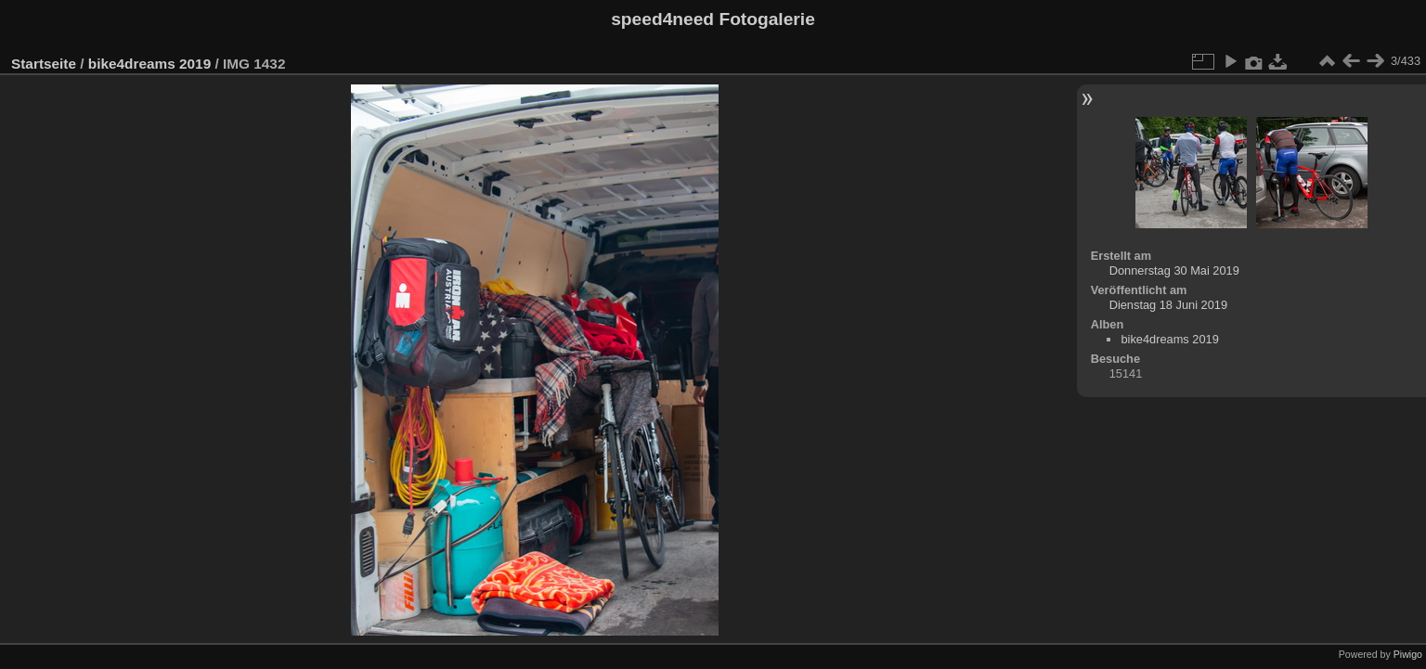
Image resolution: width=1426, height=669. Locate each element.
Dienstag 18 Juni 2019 (1168, 305)
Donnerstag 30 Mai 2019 (1174, 270)
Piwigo (1408, 654)
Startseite (43, 63)
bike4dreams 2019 (149, 63)
